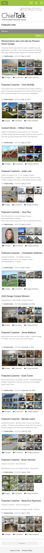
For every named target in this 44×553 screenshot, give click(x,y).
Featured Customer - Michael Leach (18, 419)
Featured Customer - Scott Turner (17, 376)
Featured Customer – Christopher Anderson (21, 253)
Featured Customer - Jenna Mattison (18, 332)
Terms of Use (15, 550)
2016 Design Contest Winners (15, 296)
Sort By (39, 35)
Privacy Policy (27, 550)
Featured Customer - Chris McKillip (17, 85)
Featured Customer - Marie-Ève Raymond (21, 501)
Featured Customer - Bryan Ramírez (18, 460)
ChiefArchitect (8, 56)
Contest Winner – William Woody (16, 128)
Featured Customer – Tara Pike (16, 212)
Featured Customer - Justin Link (16, 171)
